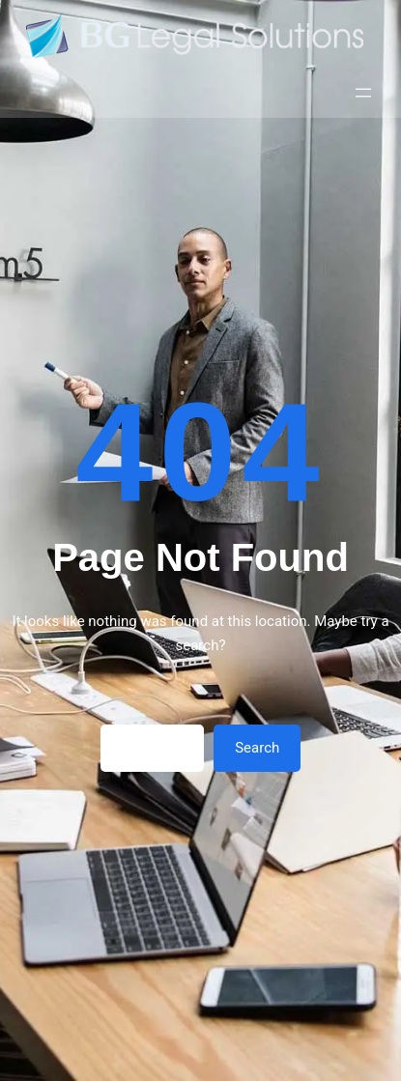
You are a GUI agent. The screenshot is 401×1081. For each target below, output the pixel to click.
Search (257, 747)
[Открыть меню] (363, 92)
